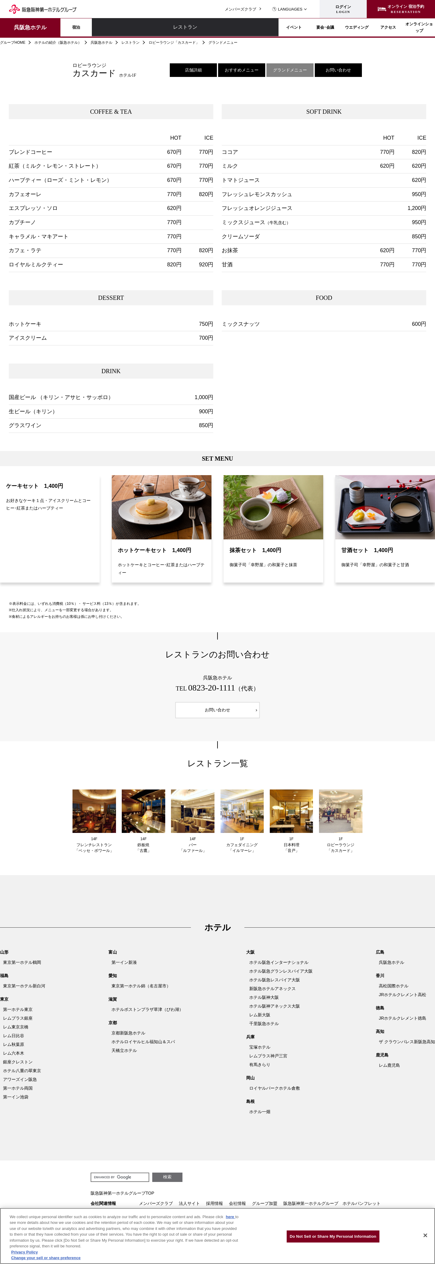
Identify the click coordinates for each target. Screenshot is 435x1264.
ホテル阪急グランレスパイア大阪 (281, 974)
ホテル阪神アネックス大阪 (274, 1009)
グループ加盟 (264, 1207)
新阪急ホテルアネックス (272, 992)
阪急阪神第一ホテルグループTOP (122, 1197)
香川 (380, 979)
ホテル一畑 (259, 1115)
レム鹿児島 (389, 1068)
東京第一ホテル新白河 (24, 989)
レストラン (140, 27)
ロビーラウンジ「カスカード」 (174, 42)
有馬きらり (259, 1068)
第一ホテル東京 (18, 1013)
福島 (4, 979)
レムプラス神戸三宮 (268, 1059)
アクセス (351, 27)
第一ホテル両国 (18, 1091)
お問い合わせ (338, 70)
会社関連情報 (103, 1207)
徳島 (380, 1011)
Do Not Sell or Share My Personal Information (333, 1236)
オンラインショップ (404, 27)
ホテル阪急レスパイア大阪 (274, 983)
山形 (4, 955)
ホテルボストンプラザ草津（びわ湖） (147, 1013)
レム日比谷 (13, 1039)
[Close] (425, 1235)
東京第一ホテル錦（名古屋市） (141, 989)
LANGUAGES (287, 9)
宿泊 (87, 27)
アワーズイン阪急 (20, 1083)
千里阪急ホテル (264, 1027)
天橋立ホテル (124, 1054)
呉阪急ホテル (30, 27)
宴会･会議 (245, 27)
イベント (192, 27)
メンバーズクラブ (240, 9)
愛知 (112, 979)
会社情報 (237, 1207)
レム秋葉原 (13, 1048)
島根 (250, 1105)
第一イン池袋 (15, 1100)
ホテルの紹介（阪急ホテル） (58, 42)
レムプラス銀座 (18, 1021)
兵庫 (250, 1040)
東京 (4, 1002)
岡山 (250, 1081)
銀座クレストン (18, 1065)
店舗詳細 (193, 70)
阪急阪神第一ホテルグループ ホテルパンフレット (332, 1207)
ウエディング (298, 27)
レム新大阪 (259, 1018)
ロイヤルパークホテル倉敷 (274, 1091)
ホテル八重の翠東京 (22, 1074)
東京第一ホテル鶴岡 (22, 966)
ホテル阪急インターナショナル (278, 966)
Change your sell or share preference (46, 1258)
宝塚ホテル (259, 1050)
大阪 (250, 955)
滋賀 (112, 1002)
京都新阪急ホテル (128, 1036)
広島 (380, 955)
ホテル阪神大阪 (264, 1001)
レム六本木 (13, 1056)
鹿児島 (382, 1058)
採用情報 (214, 1207)
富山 (112, 955)
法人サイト (189, 1207)
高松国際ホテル (393, 989)
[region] (217, 1236)
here (230, 1217)
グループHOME (12, 42)
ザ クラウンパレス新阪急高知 (407, 1045)
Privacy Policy (24, 1252)
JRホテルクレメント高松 (402, 998)
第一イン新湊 (124, 966)
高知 (380, 1035)
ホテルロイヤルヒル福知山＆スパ (143, 1045)
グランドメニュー (290, 70)
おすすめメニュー (242, 70)
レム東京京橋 (15, 1030)
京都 (112, 1026)
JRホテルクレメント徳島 (402, 1021)
